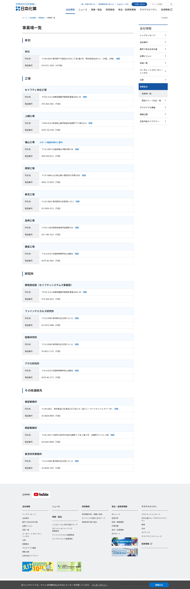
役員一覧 (144, 62)
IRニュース (116, 514)
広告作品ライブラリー (149, 121)
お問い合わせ (139, 4)
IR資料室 (115, 526)
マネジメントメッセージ (151, 514)
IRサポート (116, 533)
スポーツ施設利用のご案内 (51, 142)
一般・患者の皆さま (87, 4)
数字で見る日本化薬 (148, 49)
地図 (118, 58)
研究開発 (110, 9)
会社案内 (144, 42)
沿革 (142, 79)
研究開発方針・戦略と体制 (92, 514)
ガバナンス (146, 532)
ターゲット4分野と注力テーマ (93, 518)
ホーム (24, 18)
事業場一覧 (146, 93)
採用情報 (166, 9)
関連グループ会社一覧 (151, 100)
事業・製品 (96, 9)
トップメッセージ (147, 35)
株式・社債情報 (118, 530)
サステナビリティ (148, 9)
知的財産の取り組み (89, 522)
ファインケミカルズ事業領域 (63, 535)
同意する (159, 584)
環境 (143, 524)
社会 (143, 528)
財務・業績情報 (118, 522)
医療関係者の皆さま (106, 4)
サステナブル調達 (147, 107)
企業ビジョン (145, 56)
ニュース (83, 9)
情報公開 (144, 114)
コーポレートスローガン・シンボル (151, 71)
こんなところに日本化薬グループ (64, 524)
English (120, 4)
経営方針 (115, 518)
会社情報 (70, 9)
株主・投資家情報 (127, 9)
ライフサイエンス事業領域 (62, 538)
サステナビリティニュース (152, 536)
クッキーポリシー (99, 584)
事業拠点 (41, 18)
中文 (127, 4)
